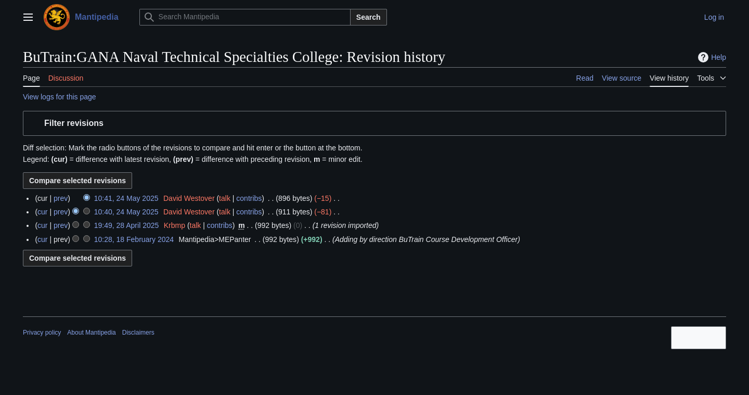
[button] (374, 123)
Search (368, 17)
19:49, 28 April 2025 (126, 225)
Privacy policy (42, 332)
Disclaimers (138, 332)
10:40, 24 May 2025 (126, 212)
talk (224, 198)
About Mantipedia (91, 332)
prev (61, 198)
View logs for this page (59, 97)
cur (42, 212)
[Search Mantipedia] (245, 17)
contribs (249, 198)
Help (710, 57)
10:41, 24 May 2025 (126, 198)
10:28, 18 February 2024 (134, 239)
